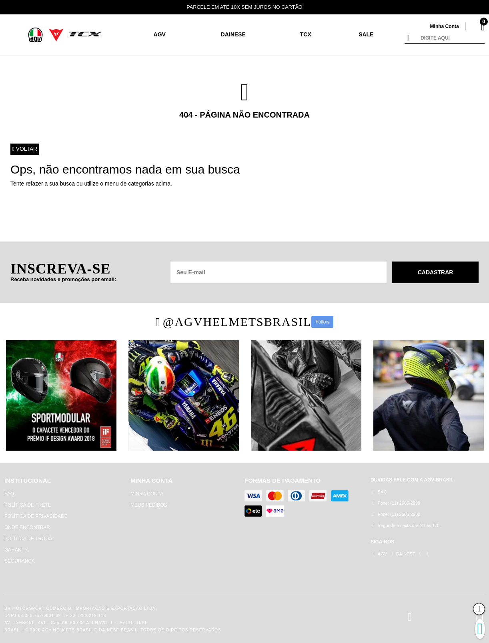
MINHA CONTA (146, 494)
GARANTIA (16, 550)
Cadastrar (435, 272)
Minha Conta (443, 26)
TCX (305, 34)
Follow (322, 322)
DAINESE (233, 34)
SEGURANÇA (19, 561)
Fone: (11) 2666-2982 (396, 514)
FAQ (9, 494)
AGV (160, 34)
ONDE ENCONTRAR (27, 527)
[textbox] (451, 38)
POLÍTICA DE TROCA (28, 538)
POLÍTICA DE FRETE (27, 505)
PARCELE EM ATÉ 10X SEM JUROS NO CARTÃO (244, 7)
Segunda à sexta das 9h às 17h (406, 526)
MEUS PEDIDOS (148, 505)
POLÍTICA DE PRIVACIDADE (36, 516)
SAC (380, 492)
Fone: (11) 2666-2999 (396, 503)
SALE (366, 34)
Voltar (25, 149)
